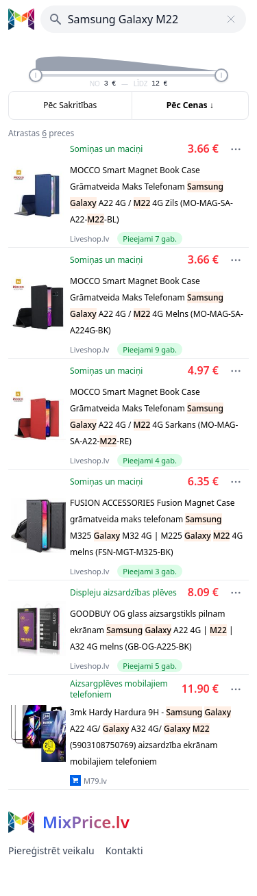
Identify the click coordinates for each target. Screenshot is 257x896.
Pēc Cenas (190, 105)
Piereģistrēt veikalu (51, 850)
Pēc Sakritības (70, 105)
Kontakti (124, 850)
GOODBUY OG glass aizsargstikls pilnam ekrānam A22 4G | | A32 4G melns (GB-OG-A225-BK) (152, 630)
